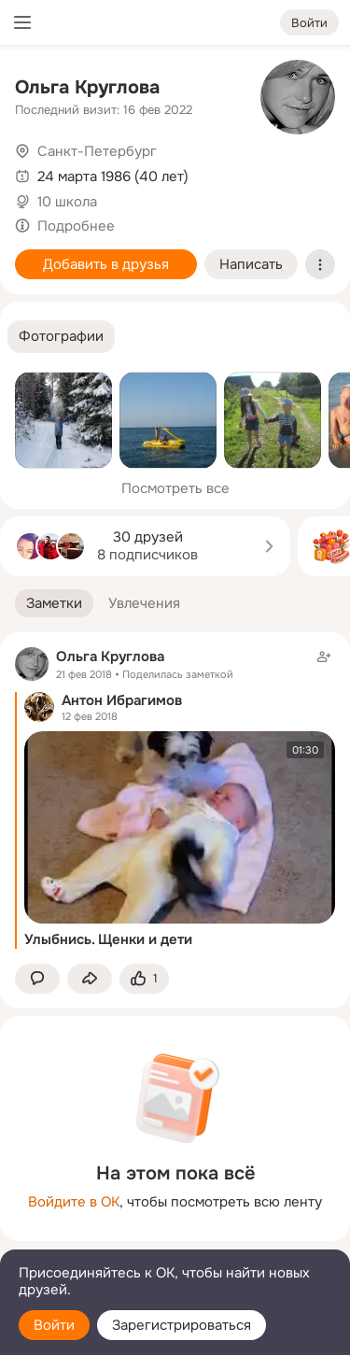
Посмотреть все (175, 488)
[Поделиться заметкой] (89, 979)
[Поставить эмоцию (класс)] (144, 979)
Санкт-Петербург (97, 151)
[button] (61, 336)
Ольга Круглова (87, 87)
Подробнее (76, 226)
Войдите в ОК (73, 1202)
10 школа (67, 201)
